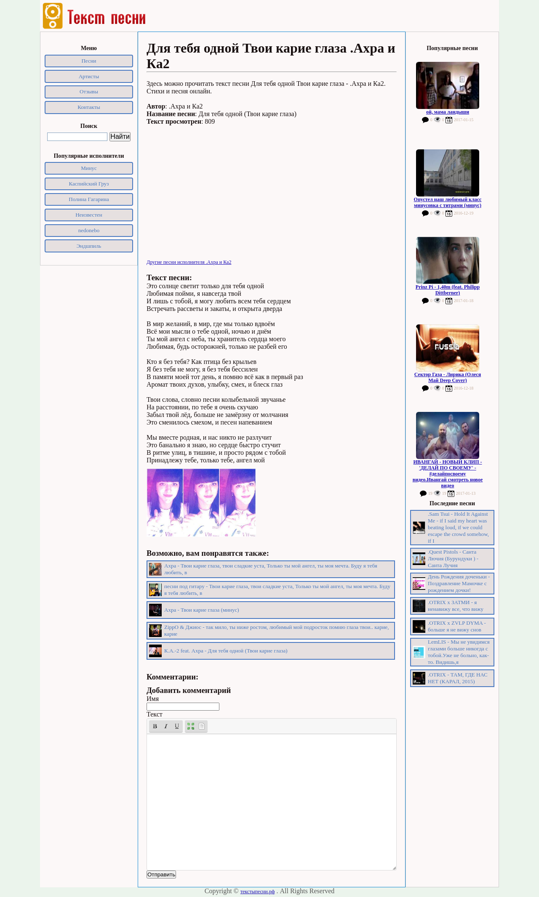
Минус (89, 168)
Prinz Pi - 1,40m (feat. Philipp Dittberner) (448, 290)
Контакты (88, 107)
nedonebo (89, 230)
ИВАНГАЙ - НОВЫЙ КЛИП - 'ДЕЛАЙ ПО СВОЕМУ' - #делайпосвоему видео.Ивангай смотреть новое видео (448, 473)
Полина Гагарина (89, 199)
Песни (88, 61)
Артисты (89, 76)
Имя (153, 698)
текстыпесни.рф (257, 891)
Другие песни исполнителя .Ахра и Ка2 (189, 262)
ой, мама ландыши (447, 112)
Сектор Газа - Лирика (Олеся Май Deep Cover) (447, 377)
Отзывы (89, 91)
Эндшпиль (89, 246)
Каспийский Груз (89, 183)
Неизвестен (88, 215)
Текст (155, 714)
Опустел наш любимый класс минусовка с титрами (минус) (448, 202)
